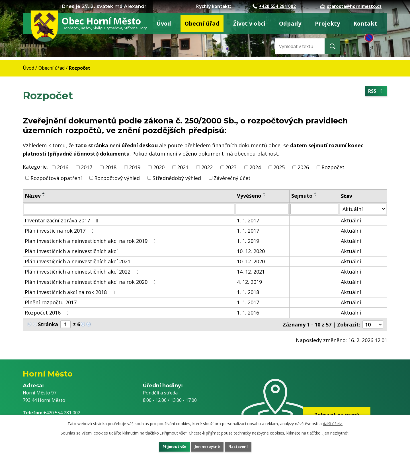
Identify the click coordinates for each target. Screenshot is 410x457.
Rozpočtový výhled (117, 177)
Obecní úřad (202, 23)
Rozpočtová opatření (56, 177)
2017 (86, 167)
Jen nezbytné (207, 445)
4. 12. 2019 (249, 281)
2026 (303, 167)
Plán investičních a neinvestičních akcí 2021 (83, 261)
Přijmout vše (168, 445)
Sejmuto (302, 195)
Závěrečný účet (232, 177)
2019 (134, 167)
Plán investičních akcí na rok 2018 (71, 292)
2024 (255, 167)
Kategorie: (35, 166)
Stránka (48, 324)
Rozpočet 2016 (48, 312)
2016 (62, 167)
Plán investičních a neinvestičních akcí (76, 251)
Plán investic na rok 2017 (60, 230)
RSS (375, 91)
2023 (231, 167)
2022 (207, 167)
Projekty (327, 23)
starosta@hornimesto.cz (351, 6)
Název (33, 195)
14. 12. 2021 (251, 271)
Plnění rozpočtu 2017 (56, 302)
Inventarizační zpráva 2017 (63, 220)
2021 (182, 167)
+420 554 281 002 (274, 6)
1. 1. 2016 (248, 312)
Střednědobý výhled (177, 177)
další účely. (333, 422)
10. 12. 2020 (251, 251)
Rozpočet (333, 167)
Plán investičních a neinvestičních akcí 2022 (83, 271)
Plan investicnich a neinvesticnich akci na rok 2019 (91, 240)
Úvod (163, 23)
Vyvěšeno (249, 195)
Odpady (290, 23)
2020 (159, 167)
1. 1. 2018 (248, 292)
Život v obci (249, 23)
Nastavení (244, 445)
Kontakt (365, 23)
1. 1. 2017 (248, 220)
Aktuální (351, 220)
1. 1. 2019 (248, 240)
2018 (110, 167)
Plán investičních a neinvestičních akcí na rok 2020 (91, 281)
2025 (279, 167)
